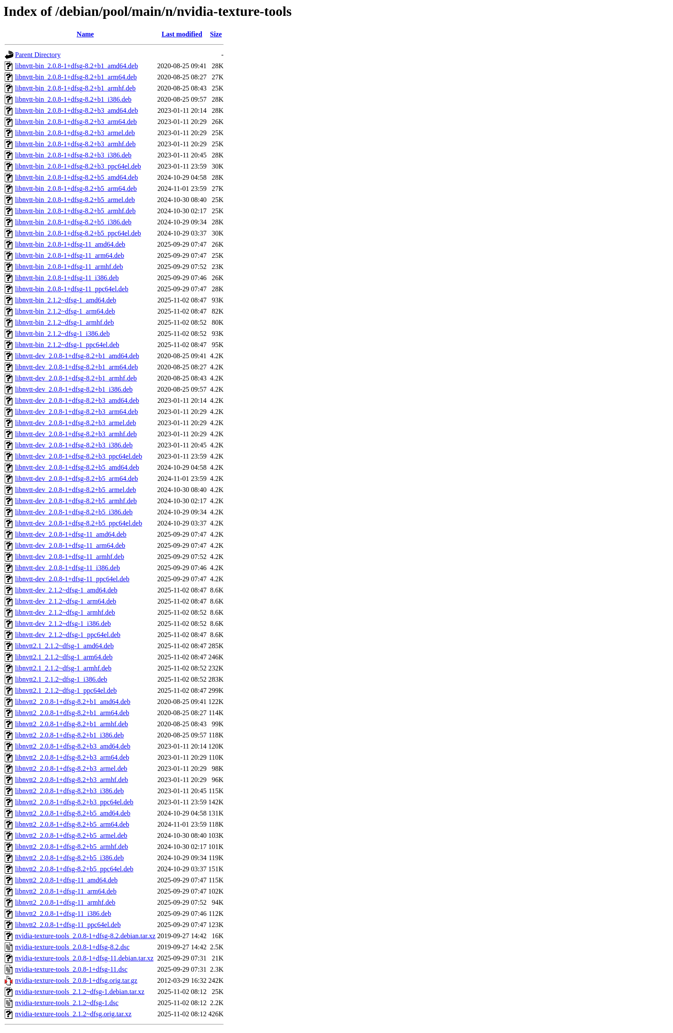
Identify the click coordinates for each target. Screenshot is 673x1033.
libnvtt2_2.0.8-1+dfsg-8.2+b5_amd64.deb (72, 813)
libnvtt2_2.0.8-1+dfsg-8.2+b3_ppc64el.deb (74, 802)
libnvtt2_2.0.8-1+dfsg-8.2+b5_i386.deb (69, 857)
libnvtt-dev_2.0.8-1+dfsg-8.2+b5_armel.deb (75, 489)
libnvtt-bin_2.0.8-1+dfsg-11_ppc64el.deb (71, 289)
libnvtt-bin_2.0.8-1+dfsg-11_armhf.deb (69, 266)
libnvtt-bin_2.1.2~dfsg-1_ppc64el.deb (67, 344)
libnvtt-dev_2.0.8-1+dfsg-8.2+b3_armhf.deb (76, 434)
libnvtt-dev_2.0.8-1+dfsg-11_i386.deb (67, 567)
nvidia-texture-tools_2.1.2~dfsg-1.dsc (66, 1002)
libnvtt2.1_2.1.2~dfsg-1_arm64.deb (63, 657)
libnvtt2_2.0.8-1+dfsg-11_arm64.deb (65, 891)
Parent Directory (38, 54)
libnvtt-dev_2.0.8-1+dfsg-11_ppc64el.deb (72, 579)
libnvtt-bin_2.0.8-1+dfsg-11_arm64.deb (69, 255)
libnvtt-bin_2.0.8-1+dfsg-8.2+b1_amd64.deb (76, 65)
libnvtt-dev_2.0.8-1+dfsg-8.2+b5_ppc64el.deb (78, 523)
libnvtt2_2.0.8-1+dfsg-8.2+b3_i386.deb (69, 790)
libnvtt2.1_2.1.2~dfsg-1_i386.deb (61, 679)
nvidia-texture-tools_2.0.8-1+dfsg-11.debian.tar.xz (84, 958)
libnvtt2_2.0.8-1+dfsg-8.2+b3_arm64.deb (72, 757)
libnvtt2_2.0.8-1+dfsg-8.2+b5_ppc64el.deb (74, 869)
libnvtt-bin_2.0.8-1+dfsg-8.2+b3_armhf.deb (75, 144)
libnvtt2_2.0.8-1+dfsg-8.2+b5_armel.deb (71, 835)
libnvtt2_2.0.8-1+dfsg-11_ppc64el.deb (68, 924)
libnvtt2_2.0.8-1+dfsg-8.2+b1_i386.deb (69, 735)
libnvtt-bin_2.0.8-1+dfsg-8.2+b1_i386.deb (73, 99)
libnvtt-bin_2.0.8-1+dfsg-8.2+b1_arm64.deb (76, 77)
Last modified (181, 34)
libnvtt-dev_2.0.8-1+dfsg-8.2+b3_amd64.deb (77, 400)
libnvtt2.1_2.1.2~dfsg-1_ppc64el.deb (66, 690)
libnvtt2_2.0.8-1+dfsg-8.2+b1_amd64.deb (72, 701)
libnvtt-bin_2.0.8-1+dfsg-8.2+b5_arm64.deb (76, 188)
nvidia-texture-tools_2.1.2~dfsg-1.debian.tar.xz (79, 991)
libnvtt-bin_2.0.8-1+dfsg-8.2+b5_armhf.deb (75, 210)
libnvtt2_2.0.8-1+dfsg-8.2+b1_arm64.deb (72, 712)
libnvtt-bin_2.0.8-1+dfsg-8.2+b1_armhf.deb (75, 88)
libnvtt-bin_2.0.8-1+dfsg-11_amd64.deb (70, 244)
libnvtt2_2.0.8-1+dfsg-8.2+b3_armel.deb (71, 768)
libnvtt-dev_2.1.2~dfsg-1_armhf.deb (65, 612)
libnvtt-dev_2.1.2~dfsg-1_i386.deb (63, 623)
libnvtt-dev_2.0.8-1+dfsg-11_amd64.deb (71, 534)
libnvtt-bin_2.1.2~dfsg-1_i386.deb (62, 333)
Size (216, 34)
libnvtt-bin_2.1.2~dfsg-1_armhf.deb (64, 322)
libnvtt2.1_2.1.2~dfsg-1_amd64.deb (64, 645)
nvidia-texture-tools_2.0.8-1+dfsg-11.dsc (71, 969)
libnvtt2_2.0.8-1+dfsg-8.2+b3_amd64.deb (72, 746)
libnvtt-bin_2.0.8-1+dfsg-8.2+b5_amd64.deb (76, 177)
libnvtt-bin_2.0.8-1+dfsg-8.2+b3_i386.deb (73, 155)
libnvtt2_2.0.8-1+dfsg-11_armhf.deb (65, 902)
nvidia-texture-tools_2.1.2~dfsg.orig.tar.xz (73, 1014)
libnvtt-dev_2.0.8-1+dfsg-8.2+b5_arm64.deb (76, 478)
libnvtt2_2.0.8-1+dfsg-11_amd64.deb (66, 880)
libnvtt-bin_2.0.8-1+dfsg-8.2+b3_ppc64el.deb (78, 166)
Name (85, 34)
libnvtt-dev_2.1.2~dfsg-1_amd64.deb (66, 590)
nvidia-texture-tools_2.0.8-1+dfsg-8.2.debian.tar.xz (85, 935)
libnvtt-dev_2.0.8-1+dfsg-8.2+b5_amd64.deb (77, 467)
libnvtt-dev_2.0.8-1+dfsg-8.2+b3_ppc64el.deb (78, 456)
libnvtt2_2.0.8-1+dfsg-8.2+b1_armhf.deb (71, 724)
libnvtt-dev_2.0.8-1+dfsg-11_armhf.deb (69, 556)
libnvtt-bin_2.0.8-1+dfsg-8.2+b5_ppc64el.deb (78, 233)
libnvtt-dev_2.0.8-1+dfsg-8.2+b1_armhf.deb (76, 378)
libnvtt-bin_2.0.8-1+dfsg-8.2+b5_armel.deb (75, 199)
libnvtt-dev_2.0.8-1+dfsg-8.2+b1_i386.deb (74, 389)
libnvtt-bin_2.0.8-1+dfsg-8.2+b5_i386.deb (73, 222)
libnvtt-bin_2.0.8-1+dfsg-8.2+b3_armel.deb (75, 132)
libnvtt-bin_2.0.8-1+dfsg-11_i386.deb (67, 277)
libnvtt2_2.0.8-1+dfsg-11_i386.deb (63, 913)
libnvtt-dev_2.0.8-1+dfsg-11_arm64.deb (70, 545)
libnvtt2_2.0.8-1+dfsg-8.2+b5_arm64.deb (72, 824)
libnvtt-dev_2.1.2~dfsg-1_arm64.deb (65, 601)
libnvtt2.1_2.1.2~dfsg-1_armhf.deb (63, 668)
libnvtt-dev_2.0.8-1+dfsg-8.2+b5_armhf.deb (76, 500)
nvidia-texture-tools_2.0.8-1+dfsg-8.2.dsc (72, 947)
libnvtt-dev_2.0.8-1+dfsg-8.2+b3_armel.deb (75, 422)
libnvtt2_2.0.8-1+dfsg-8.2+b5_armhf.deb (71, 846)
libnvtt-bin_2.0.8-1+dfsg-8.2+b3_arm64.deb (76, 121)
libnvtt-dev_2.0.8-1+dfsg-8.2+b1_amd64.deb (77, 355)
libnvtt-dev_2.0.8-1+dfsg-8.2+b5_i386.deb (74, 512)
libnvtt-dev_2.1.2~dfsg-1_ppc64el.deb (68, 634)
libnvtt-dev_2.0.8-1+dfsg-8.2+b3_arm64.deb (76, 411)
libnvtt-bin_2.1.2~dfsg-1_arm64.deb (65, 311)
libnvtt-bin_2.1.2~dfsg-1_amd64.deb (65, 300)
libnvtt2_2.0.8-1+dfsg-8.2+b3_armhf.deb (71, 779)
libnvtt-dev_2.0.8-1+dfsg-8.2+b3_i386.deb (74, 445)
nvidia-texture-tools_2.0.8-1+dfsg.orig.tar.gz (76, 980)
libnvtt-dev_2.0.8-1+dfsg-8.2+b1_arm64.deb (76, 367)
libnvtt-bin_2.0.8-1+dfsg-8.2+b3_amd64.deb (76, 110)
